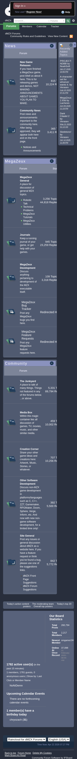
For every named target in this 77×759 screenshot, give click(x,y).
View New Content (58, 36)
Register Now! (34, 12)
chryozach (16, 719)
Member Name (23, 680)
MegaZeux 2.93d (65, 99)
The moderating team (43, 604)
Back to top (10, 753)
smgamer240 (67, 640)
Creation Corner (29, 449)
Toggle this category (52, 46)
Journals (25, 234)
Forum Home (24, 753)
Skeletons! (65, 131)
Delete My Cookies (42, 753)
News (10, 46)
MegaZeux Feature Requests (28, 335)
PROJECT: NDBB (66, 62)
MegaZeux (15, 161)
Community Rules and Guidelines (28, 36)
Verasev (64, 87)
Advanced (73, 21)
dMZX (8, 20)
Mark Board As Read (15, 755)
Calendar (41, 26)
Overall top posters (43, 606)
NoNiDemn (16, 685)
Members (27, 26)
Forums (11, 26)
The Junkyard (28, 381)
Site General (27, 535)
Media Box (26, 412)
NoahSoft (65, 66)
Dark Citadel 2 (64, 114)
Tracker (55, 26)
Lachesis (64, 103)
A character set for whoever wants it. (66, 80)
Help (65, 12)
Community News (30, 110)
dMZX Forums (12, 33)
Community (16, 363)
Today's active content (18, 604)
